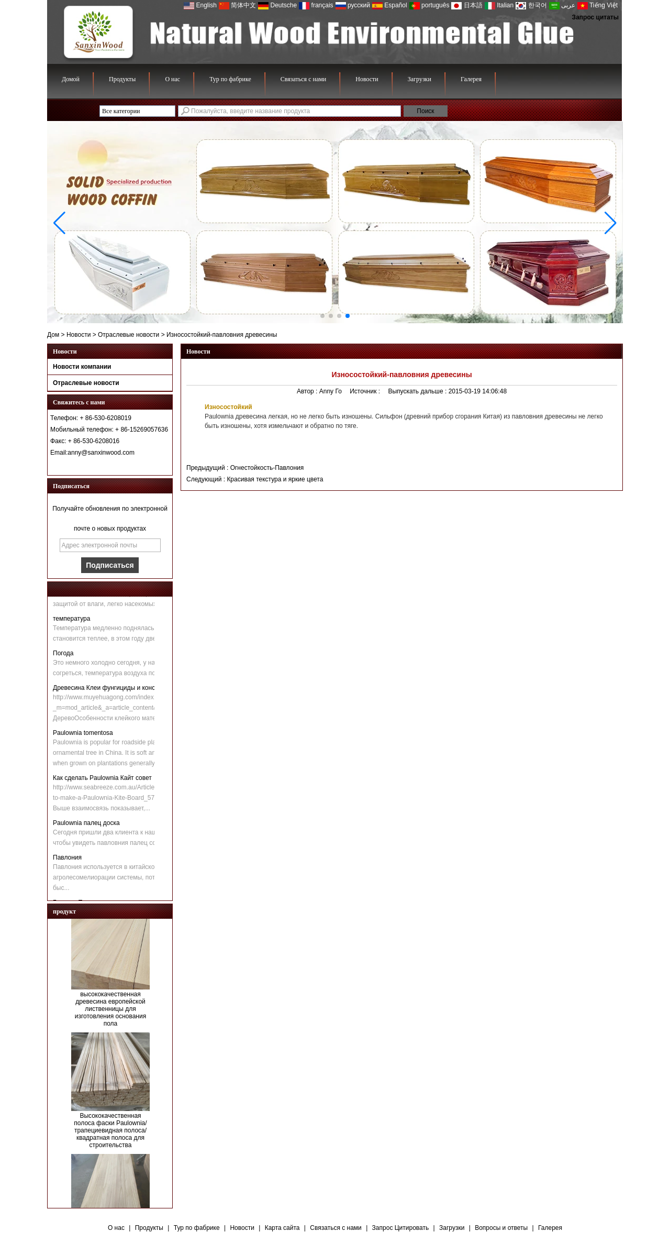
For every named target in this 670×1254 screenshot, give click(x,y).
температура (71, 620)
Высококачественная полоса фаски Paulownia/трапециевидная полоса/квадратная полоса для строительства (110, 1132)
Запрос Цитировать (400, 1227)
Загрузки (419, 79)
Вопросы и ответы (501, 1227)
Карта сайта (282, 1227)
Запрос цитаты (595, 17)
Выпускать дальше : (418, 391)
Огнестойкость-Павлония (267, 467)
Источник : (366, 391)
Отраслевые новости (128, 334)
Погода (63, 655)
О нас (172, 79)
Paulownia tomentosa (83, 735)
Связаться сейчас (110, 465)
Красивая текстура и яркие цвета (275, 479)
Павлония (67, 859)
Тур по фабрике (230, 79)
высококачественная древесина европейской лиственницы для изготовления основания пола (110, 1011)
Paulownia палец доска (86, 825)
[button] (322, 316)
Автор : (308, 391)
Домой (71, 79)
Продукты (122, 79)
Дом (53, 334)
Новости (366, 79)
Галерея (471, 79)
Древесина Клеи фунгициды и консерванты (116, 690)
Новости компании (82, 366)
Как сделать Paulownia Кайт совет (102, 780)
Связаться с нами (303, 79)
